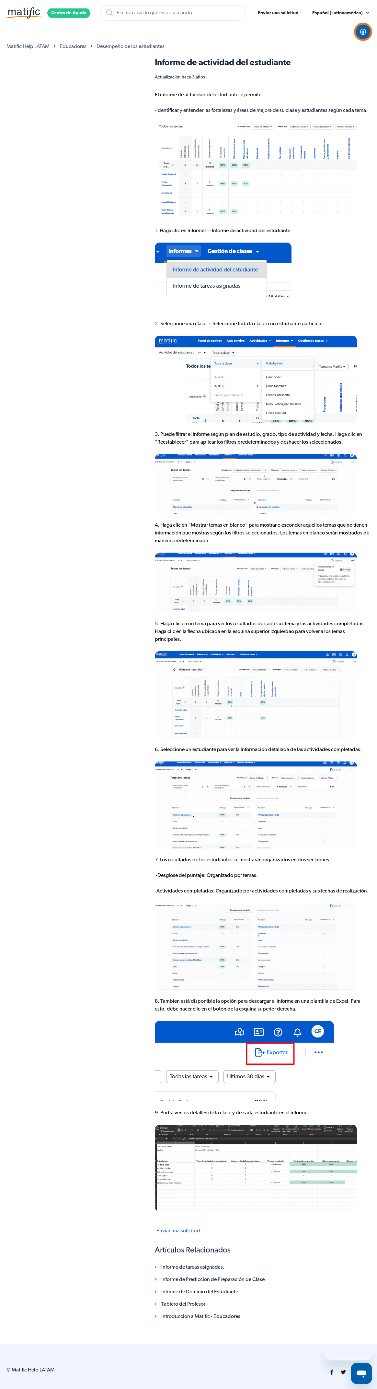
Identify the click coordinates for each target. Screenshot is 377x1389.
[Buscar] (173, 13)
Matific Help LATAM (28, 46)
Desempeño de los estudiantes (131, 46)
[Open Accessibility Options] (363, 31)
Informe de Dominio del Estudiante (199, 1292)
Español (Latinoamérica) (338, 13)
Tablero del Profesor (183, 1304)
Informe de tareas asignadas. (192, 1267)
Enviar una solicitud (278, 13)
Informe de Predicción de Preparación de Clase (213, 1279)
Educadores (73, 46)
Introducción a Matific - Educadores (200, 1316)
